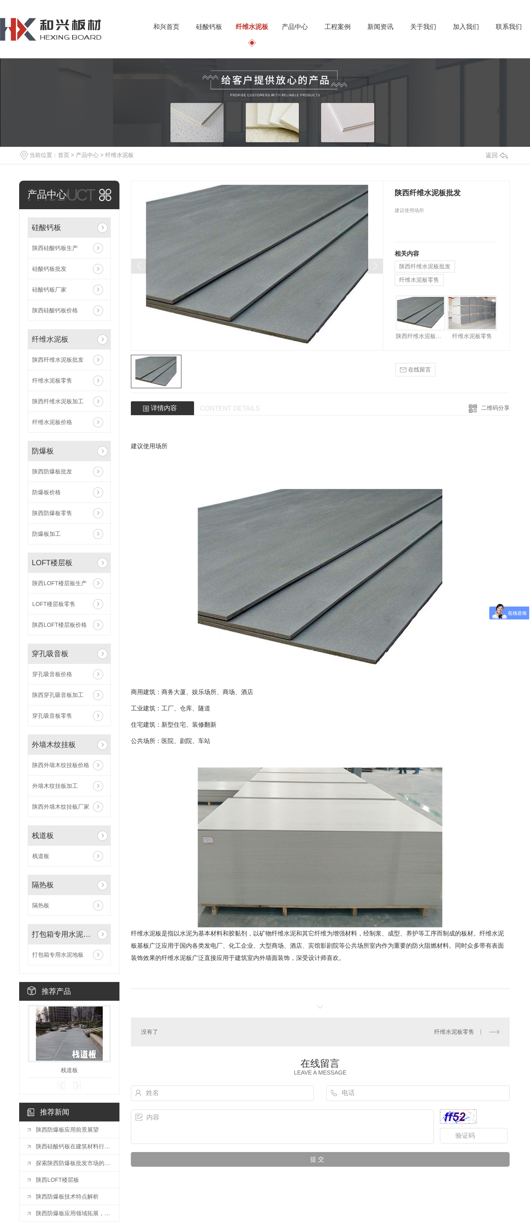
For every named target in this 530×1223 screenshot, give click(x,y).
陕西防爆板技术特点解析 (67, 1196)
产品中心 (295, 26)
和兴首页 (166, 26)
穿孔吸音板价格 (52, 674)
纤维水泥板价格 (52, 422)
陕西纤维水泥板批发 (58, 359)
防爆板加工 (46, 534)
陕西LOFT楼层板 (57, 1180)
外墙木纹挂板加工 (55, 786)
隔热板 (43, 885)
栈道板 (43, 836)
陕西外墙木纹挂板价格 (60, 765)
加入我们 (466, 26)
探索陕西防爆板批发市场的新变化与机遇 (73, 1163)
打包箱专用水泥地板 (63, 934)
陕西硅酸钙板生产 (55, 248)
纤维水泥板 (252, 26)
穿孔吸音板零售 (52, 715)
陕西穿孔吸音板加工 (58, 695)
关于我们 (423, 26)
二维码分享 (495, 408)
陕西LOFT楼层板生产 (59, 583)
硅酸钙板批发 (49, 268)
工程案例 (338, 26)
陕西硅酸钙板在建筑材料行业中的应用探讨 (73, 1146)
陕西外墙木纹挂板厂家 (60, 806)
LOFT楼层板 (52, 563)
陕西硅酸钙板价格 (55, 310)
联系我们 (509, 26)
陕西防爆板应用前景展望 (67, 1129)
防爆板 (43, 451)
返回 (497, 155)
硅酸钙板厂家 (49, 289)
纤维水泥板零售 (52, 380)
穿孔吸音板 (50, 654)
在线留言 (415, 369)
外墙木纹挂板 (54, 745)
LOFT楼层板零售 (53, 604)
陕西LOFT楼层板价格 (59, 624)
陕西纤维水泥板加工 (58, 401)
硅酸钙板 (209, 26)
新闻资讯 (380, 26)
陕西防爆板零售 (52, 513)
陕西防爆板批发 (52, 471)
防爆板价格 (46, 492)
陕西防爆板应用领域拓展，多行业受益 (73, 1213)
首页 (63, 155)
